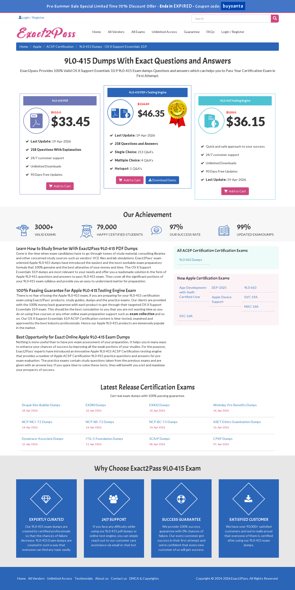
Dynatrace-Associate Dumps (42, 439)
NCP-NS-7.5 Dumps (100, 422)
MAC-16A (251, 306)
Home (96, 32)
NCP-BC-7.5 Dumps (163, 422)
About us (102, 578)
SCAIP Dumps (159, 439)
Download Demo (162, 180)
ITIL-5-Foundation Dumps (104, 439)
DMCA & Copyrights (144, 578)
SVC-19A (251, 297)
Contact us (119, 578)
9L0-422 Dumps (190, 260)
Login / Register (31, 17)
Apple (37, 46)
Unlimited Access (164, 32)
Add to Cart (60, 186)
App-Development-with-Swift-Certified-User (193, 292)
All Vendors (116, 32)
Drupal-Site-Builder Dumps (41, 405)
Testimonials (83, 578)
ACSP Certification (60, 46)
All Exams (138, 32)
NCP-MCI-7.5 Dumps (37, 422)
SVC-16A (186, 316)
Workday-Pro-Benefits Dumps (235, 405)
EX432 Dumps (159, 405)
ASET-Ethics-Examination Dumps (237, 422)
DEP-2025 (219, 287)
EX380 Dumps (96, 405)
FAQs (210, 32)
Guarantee (192, 32)
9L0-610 (250, 287)
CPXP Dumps (223, 439)
